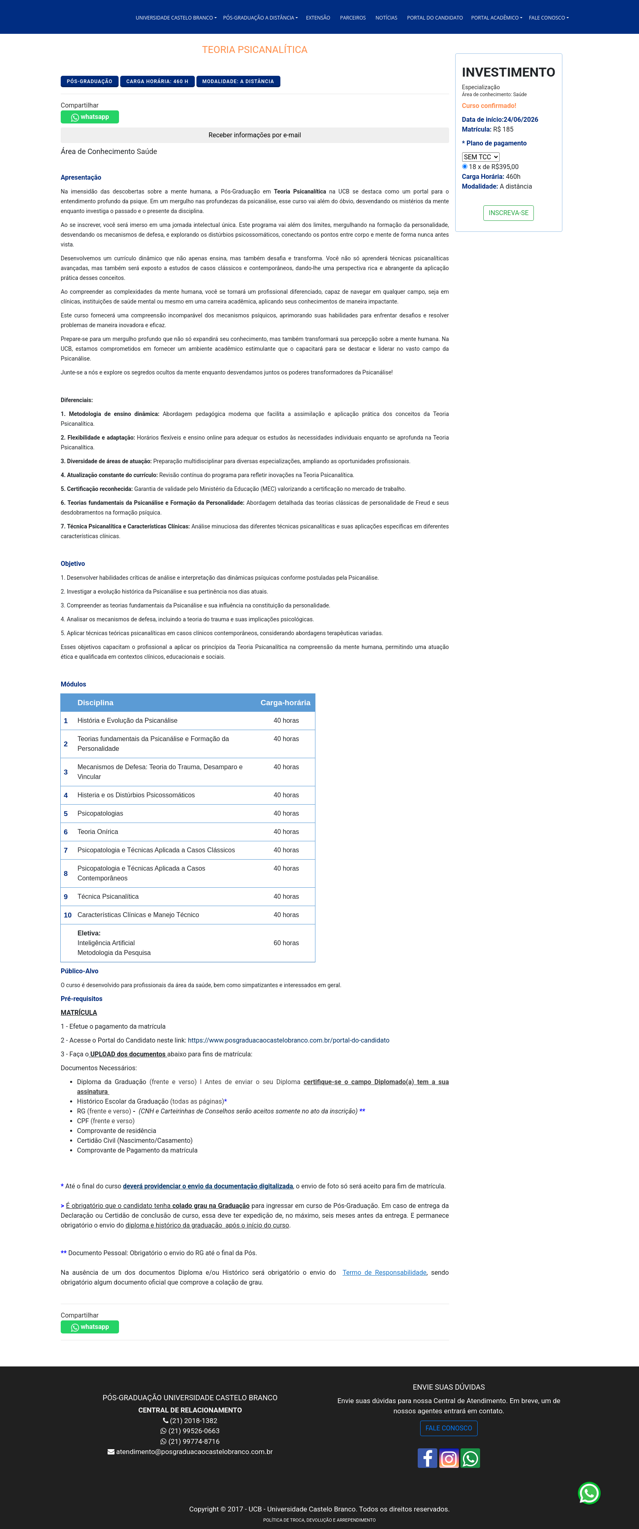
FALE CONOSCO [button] (547, 17)
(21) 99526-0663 (194, 1431)
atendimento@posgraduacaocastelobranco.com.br (194, 1452)
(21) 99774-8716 (194, 1441)
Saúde (147, 151)
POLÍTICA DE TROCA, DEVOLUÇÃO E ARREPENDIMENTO (319, 1520)
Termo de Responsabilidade (385, 1272)
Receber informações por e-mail (255, 135)
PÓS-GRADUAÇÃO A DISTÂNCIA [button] (258, 17)
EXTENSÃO (318, 17)
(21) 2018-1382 (192, 1421)
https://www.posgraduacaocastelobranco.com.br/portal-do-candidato (289, 1040)
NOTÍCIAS (386, 17)
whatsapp (90, 117)
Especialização (494, 90)
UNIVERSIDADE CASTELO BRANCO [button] (174, 17)
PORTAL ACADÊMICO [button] (495, 17)
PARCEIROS (353, 17)
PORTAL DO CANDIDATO (435, 17)
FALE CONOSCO (448, 1428)
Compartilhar (80, 105)
